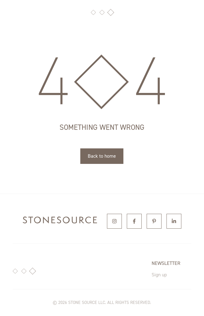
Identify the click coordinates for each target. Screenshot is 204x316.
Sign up (159, 274)
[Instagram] (114, 221)
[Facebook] (134, 221)
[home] (60, 221)
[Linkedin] (173, 221)
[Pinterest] (154, 221)
